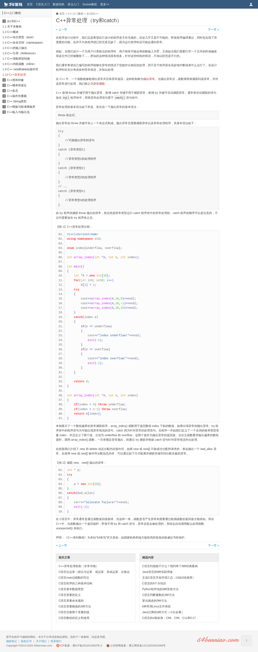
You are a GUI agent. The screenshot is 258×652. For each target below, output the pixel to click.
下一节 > (213, 29)
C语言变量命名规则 (71, 600)
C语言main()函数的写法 (74, 577)
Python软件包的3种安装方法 (160, 589)
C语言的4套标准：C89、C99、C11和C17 (169, 618)
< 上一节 (61, 29)
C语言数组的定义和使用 (74, 618)
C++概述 (12, 32)
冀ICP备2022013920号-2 (87, 645)
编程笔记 (11, 641)
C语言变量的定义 (70, 595)
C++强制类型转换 (18, 58)
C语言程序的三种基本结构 (75, 583)
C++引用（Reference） (22, 53)
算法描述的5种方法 (154, 600)
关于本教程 (14, 26)
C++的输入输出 (17, 48)
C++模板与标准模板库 (21, 106)
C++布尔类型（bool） (21, 37)
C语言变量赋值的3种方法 (75, 606)
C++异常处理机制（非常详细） (78, 566)
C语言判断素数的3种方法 (158, 595)
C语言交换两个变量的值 (74, 612)
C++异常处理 (17, 74)
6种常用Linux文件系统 (156, 606)
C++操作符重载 (17, 96)
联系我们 (56, 641)
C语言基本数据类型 (71, 589)
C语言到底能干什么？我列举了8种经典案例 (170, 566)
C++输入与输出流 (18, 112)
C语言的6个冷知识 (154, 583)
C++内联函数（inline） (22, 64)
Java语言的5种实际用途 (157, 571)
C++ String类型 (16, 101)
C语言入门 (43, 4)
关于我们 (41, 641)
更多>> (104, 4)
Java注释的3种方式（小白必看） (163, 612)
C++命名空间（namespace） (26, 42)
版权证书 (26, 641)
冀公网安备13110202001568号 (147, 645)
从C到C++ (13, 21)
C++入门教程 (12, 13)
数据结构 (58, 4)
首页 (30, 4)
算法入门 (73, 4)
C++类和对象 (15, 80)
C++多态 (12, 90)
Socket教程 (89, 4)
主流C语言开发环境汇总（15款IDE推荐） (168, 577)
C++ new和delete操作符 (22, 69)
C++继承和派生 (17, 85)
